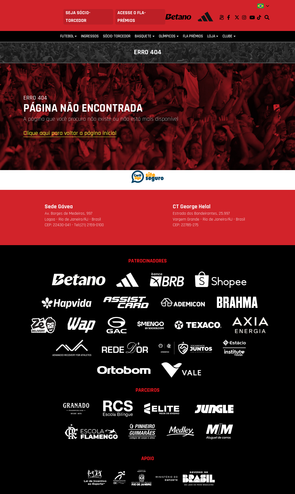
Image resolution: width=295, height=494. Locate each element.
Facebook (231, 17)
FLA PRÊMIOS (193, 36)
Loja (211, 36)
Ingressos (90, 36)
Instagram (246, 17)
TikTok (261, 17)
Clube (227, 36)
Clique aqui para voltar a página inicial (69, 133)
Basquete (143, 36)
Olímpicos (167, 36)
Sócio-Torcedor (117, 36)
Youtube (253, 17)
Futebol (67, 36)
